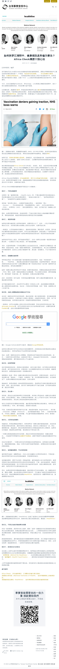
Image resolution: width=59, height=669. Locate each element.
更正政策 (40, 664)
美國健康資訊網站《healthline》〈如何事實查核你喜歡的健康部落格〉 (26, 579)
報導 (18, 90)
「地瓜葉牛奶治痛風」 (30, 73)
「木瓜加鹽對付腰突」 (46, 73)
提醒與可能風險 (25, 436)
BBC (48, 153)
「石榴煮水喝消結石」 (12, 75)
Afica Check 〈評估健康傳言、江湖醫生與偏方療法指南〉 (21, 573)
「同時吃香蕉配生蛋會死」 (17, 157)
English (47, 1)
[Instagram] (8, 1)
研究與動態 (34, 63)
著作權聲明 (47, 664)
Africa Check (18, 165)
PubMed (5, 308)
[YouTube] (5, 1)
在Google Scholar (8, 306)
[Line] (3, 1)
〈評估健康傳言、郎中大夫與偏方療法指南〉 (34, 178)
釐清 (39, 90)
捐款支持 (54, 1)
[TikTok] (11, 1)
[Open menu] (55, 7)
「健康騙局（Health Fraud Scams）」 (16, 557)
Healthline (28, 474)
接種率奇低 (12, 94)
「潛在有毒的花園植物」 (10, 415)
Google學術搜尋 (37, 345)
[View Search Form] (53, 6)
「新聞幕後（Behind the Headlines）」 (16, 555)
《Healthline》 (50, 518)
